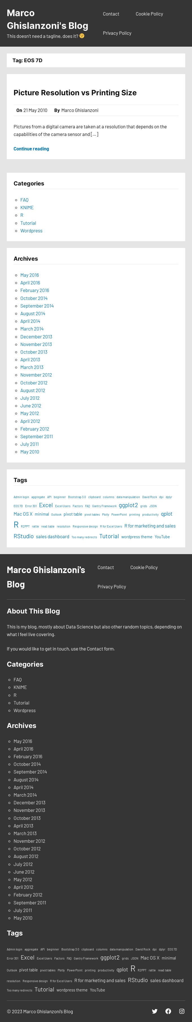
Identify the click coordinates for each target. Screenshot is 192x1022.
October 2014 (34, 298)
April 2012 (30, 421)
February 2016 (34, 290)
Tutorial (28, 223)
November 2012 (36, 374)
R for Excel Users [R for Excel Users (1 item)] (111, 526)
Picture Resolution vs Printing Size (75, 92)
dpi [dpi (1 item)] (161, 497)
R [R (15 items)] (16, 524)
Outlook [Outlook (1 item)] (56, 514)
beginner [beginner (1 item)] (60, 497)
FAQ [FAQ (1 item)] (87, 506)
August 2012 (32, 390)
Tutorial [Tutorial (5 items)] (109, 535)
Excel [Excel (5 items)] (46, 504)
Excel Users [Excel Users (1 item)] (62, 506)
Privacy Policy (117, 33)
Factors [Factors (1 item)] (78, 506)
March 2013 (32, 367)
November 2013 (36, 344)
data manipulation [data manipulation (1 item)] (128, 497)
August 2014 (32, 313)
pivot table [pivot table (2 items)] (73, 514)
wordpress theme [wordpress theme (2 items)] (136, 536)
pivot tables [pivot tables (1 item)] (92, 514)
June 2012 (30, 405)
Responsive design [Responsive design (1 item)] (85, 526)
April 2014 (30, 321)
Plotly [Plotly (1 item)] (105, 514)
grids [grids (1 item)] (143, 506)
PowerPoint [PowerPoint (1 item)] (119, 514)
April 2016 (30, 282)
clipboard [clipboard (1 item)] (94, 497)
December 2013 (36, 336)
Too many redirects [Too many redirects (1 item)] (84, 537)
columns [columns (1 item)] (108, 497)
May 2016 (29, 275)
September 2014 (37, 305)
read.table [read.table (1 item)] (48, 526)
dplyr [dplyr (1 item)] (169, 497)
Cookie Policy (149, 13)
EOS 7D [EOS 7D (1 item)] (18, 506)
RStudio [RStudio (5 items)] (24, 535)
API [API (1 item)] (49, 497)
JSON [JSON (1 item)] (153, 506)
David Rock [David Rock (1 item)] (149, 497)
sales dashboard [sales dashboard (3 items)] (52, 536)
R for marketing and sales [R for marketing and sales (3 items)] (150, 525)
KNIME (27, 207)
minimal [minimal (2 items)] (42, 514)
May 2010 (29, 451)
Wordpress (31, 230)
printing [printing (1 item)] (134, 514)
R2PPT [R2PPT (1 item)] (25, 526)
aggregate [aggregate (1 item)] (38, 497)
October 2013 (34, 352)
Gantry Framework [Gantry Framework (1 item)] (104, 506)
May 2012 (29, 413)
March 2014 (32, 328)
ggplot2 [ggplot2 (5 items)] (128, 504)
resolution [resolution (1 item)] (63, 526)
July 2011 (29, 444)
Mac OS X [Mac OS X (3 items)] (23, 514)
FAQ (24, 199)
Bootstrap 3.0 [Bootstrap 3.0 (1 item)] (77, 497)
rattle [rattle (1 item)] (35, 526)
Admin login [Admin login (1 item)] (21, 497)
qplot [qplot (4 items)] (166, 513)
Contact (111, 13)
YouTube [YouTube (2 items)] (162, 536)
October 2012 (34, 382)
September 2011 (36, 436)
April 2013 (30, 359)
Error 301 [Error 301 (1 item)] (31, 506)
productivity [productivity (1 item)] (150, 514)
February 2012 (34, 428)
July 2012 (30, 398)
